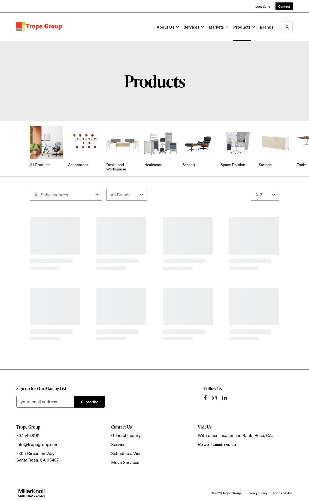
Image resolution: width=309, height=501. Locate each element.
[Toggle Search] (287, 27)
